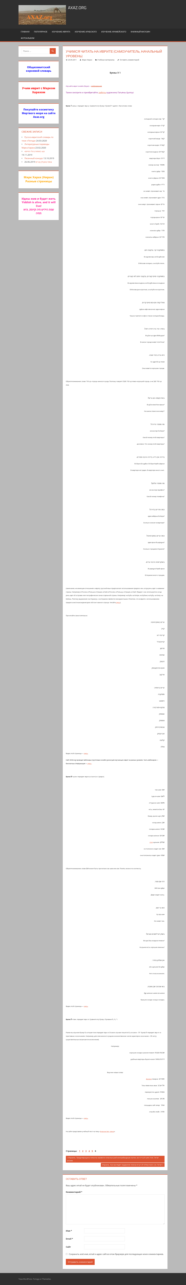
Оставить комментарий (129, 60)
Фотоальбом (27, 38)
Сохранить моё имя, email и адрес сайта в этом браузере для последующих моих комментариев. (116, 1254)
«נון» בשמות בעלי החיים (34, 151)
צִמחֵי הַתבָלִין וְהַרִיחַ (44, 161)
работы (102, 92)
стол (151, 842)
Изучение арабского (86, 31)
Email (69, 1238)
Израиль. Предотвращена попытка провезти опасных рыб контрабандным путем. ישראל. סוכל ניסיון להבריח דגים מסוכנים (113, 1159)
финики (149, 1079)
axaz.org (77, 7)
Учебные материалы (105, 60)
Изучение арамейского (113, 31)
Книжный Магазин (140, 31)
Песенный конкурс (33, 158)
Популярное (40, 31)
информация (96, 86)
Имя (69, 1230)
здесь (118, 602)
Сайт (68, 1246)
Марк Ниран (87, 60)
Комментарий (74, 1192)
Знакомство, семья (107, 1131)
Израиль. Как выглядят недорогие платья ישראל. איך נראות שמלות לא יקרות (132, 1165)
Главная (25, 31)
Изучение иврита (61, 31)
